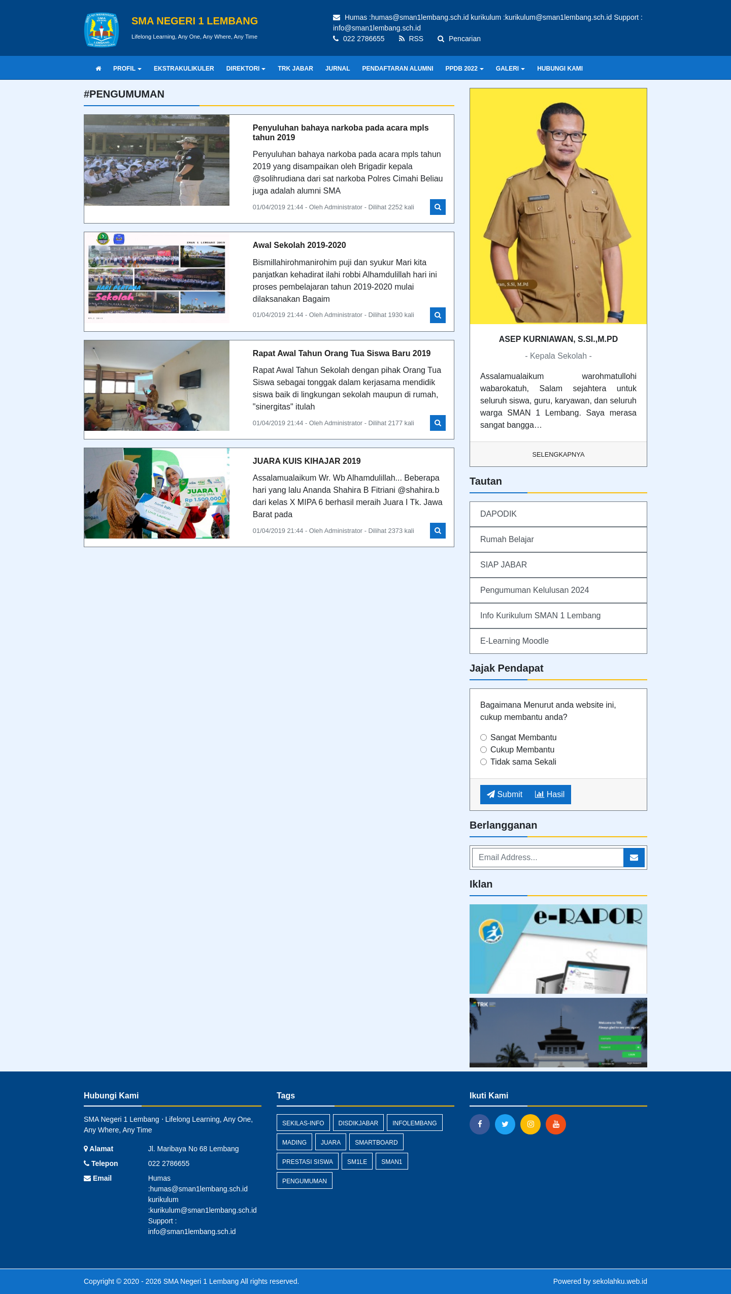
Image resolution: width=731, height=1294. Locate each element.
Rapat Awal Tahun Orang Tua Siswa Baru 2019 (342, 353)
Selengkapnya (559, 454)
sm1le (357, 1161)
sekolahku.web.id (620, 1281)
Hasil (549, 794)
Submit (504, 794)
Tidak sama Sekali (523, 762)
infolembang (414, 1123)
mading (294, 1142)
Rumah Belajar (507, 539)
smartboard (376, 1142)
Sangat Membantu (523, 737)
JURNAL (337, 68)
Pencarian (459, 39)
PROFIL (127, 68)
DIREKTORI (246, 68)
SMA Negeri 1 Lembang (200, 1281)
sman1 (391, 1161)
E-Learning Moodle (514, 641)
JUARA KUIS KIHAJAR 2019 (307, 461)
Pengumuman (304, 1181)
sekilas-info (303, 1123)
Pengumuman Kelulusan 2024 (534, 590)
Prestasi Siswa (307, 1161)
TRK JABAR (295, 68)
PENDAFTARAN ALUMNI (397, 68)
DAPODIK (498, 514)
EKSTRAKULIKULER (184, 68)
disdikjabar (359, 1123)
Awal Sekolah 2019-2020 (299, 245)
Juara (331, 1142)
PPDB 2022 (464, 68)
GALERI (510, 68)
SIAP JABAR (503, 564)
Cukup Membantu (522, 749)
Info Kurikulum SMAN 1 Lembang (540, 615)
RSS (411, 39)
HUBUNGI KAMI (560, 68)
